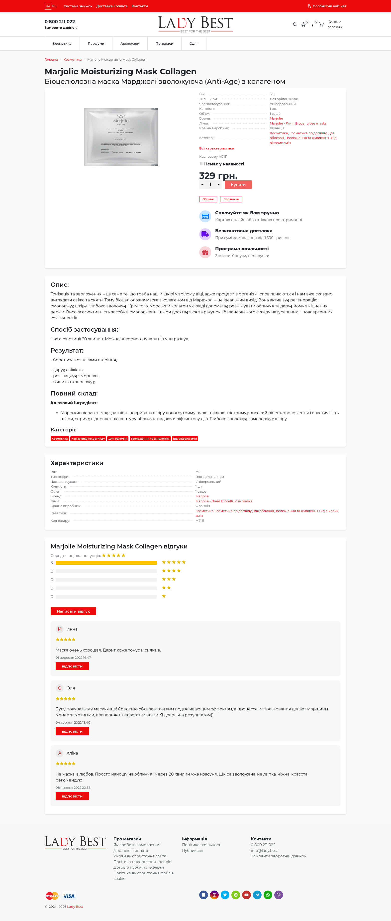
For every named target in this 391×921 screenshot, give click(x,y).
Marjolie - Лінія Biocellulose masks (298, 123)
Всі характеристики (216, 148)
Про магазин (127, 839)
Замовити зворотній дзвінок (278, 856)
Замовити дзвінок (61, 27)
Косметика (62, 43)
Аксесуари (129, 43)
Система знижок (78, 6)
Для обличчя (117, 438)
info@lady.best (264, 850)
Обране (208, 199)
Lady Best (75, 907)
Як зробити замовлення (136, 844)
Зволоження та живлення (307, 138)
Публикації (192, 850)
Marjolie (276, 118)
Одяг (194, 43)
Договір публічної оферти (138, 867)
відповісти (72, 666)
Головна (51, 59)
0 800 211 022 (60, 21)
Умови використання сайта (139, 856)
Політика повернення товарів (142, 861)
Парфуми (96, 43)
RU (54, 6)
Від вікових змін (185, 438)
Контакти (140, 6)
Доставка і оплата (112, 6)
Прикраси (164, 43)
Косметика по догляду (308, 133)
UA (48, 6)
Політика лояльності (201, 844)
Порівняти (231, 199)
